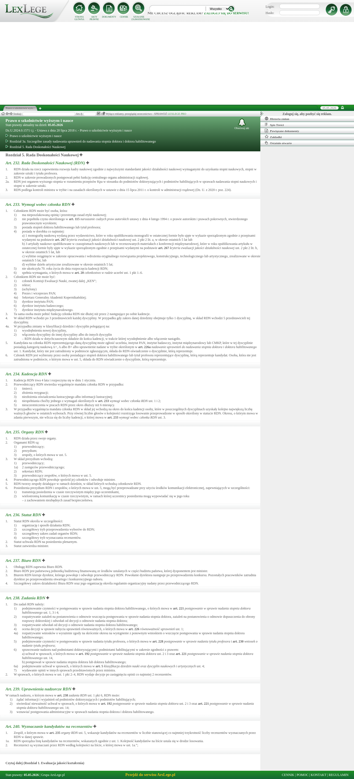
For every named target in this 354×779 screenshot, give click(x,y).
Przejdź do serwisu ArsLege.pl (150, 775)
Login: (270, 7)
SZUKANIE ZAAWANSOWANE (138, 18)
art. (74, 219)
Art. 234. (27, 374)
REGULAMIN (338, 775)
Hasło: (270, 13)
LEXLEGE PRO (177, 113)
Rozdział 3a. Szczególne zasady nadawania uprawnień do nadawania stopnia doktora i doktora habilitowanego (81, 141)
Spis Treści (274, 125)
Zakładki (273, 137)
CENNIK (124, 17)
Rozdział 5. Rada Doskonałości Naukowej (36, 147)
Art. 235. (25, 432)
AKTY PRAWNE (94, 18)
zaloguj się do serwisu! (226, 13)
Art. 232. (46, 163)
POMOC (303, 775)
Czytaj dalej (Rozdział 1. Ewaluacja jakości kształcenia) (45, 763)
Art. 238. (26, 598)
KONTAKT (318, 775)
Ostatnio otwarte (278, 143)
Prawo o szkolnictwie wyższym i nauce (39, 120)
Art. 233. (39, 204)
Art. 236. (24, 515)
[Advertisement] (177, 63)
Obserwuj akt (241, 124)
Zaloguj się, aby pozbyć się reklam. (307, 114)
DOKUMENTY (109, 17)
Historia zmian (277, 119)
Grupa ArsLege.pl (53, 775)
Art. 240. (49, 726)
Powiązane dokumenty (282, 131)
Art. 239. (39, 689)
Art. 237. (24, 560)
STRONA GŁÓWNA (79, 18)
